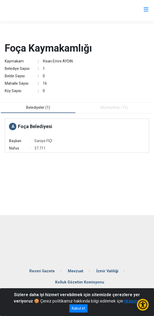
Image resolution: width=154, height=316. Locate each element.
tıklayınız (132, 301)
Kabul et (78, 308)
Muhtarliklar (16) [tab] (114, 107)
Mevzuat (75, 271)
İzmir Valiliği (107, 271)
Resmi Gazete (42, 271)
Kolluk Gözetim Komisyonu (79, 282)
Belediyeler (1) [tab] (38, 107)
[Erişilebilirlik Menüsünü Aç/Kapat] (143, 305)
